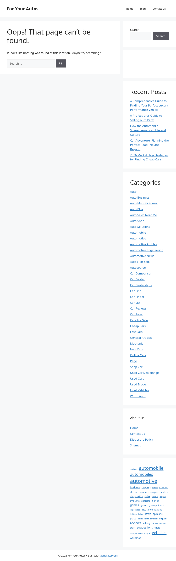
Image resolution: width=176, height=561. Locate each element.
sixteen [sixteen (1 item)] (155, 523)
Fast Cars (136, 332)
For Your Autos (22, 9)
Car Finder (137, 297)
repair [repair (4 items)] (163, 518)
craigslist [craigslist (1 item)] (154, 492)
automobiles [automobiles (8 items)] (141, 474)
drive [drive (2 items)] (147, 496)
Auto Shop (137, 221)
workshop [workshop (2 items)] (135, 538)
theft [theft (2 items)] (157, 527)
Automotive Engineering (146, 250)
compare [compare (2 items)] (144, 492)
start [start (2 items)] (132, 527)
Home (129, 8)
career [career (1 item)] (155, 487)
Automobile (138, 232)
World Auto (138, 396)
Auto (133, 192)
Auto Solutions (140, 227)
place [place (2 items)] (133, 518)
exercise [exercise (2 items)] (145, 500)
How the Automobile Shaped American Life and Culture (148, 130)
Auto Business (140, 197)
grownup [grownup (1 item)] (153, 505)
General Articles (141, 338)
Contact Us (159, 8)
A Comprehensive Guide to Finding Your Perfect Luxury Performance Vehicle (149, 105)
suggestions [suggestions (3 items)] (145, 527)
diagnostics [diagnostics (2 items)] (136, 496)
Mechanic (136, 343)
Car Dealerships (141, 285)
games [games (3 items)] (134, 505)
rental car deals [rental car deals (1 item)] (151, 519)
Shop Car (136, 367)
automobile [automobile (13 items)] (151, 468)
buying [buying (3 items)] (146, 487)
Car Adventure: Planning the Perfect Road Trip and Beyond (149, 144)
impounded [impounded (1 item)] (135, 510)
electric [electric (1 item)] (155, 496)
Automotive (138, 238)
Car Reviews (138, 308)
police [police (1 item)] (140, 519)
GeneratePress (109, 555)
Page (133, 361)
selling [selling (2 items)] (146, 523)
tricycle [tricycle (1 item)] (147, 533)
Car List (135, 303)
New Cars (136, 349)
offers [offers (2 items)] (148, 513)
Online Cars (138, 355)
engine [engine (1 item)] (163, 496)
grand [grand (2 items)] (143, 505)
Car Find (135, 291)
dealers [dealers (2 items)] (164, 492)
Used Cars (137, 378)
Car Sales (136, 314)
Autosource (138, 268)
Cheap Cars (138, 326)
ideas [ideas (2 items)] (161, 505)
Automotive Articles (143, 244)
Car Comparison (141, 273)
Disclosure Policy (141, 439)
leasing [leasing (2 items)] (158, 509)
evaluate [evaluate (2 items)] (135, 500)
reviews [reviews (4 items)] (135, 523)
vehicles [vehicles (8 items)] (159, 532)
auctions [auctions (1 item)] (133, 469)
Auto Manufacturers (144, 203)
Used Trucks (138, 384)
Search (134, 30)
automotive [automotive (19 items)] (143, 481)
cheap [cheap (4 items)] (163, 487)
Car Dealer (137, 279)
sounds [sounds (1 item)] (162, 523)
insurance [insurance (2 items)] (147, 509)
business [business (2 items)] (135, 487)
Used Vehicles (139, 390)
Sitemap (135, 445)
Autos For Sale (140, 262)
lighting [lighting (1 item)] (133, 514)
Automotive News (142, 256)
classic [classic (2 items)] (133, 492)
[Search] (61, 63)
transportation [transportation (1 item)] (136, 533)
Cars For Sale (139, 320)
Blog (143, 8)
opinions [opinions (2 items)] (158, 513)
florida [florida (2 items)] (156, 500)
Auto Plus (136, 209)
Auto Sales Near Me (143, 215)
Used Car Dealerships (145, 373)
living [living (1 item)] (140, 514)
